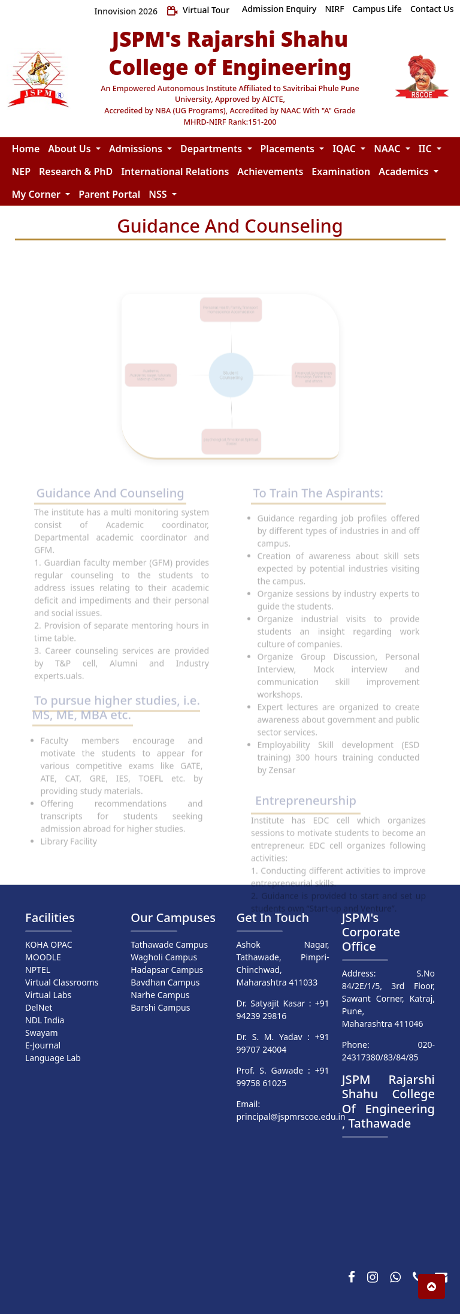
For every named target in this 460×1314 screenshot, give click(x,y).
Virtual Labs (48, 994)
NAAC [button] (388, 148)
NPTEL (37, 969)
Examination (340, 171)
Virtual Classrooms (62, 982)
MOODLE (43, 957)
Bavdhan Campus (165, 982)
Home (26, 148)
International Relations (175, 171)
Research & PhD (76, 171)
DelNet (38, 1007)
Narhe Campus (160, 994)
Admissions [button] (137, 148)
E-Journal (42, 1045)
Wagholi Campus (164, 957)
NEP (21, 171)
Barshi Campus (160, 1007)
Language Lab (53, 1057)
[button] (431, 1286)
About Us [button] (70, 148)
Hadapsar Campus (167, 969)
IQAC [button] (345, 148)
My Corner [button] (37, 194)
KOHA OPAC (48, 944)
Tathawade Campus (169, 944)
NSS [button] (159, 194)
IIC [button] (426, 148)
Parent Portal (109, 194)
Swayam (41, 1032)
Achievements (270, 171)
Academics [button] (405, 171)
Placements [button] (289, 148)
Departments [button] (212, 148)
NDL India (44, 1020)
